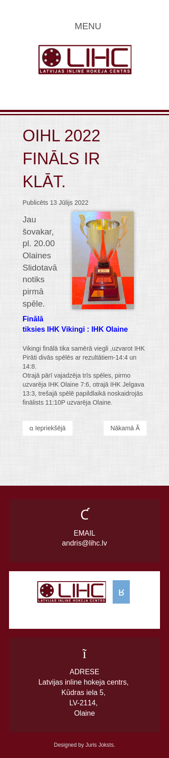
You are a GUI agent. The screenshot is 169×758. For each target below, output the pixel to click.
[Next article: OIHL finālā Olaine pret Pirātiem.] (125, 428)
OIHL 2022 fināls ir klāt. (61, 158)
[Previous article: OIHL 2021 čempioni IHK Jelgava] (48, 428)
